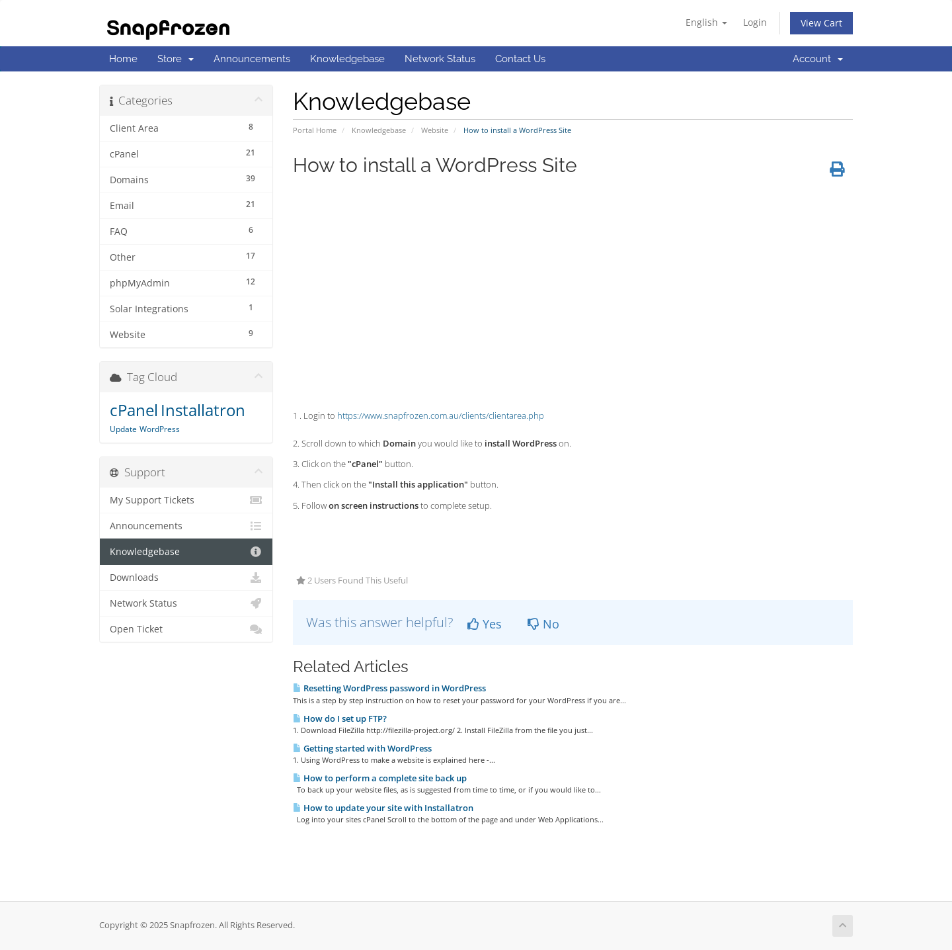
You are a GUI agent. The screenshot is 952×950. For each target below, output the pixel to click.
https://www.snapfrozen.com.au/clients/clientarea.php (440, 415)
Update (123, 429)
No (543, 624)
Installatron (203, 410)
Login (755, 22)
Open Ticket (186, 629)
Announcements (252, 59)
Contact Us (520, 59)
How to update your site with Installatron (383, 808)
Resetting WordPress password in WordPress (389, 688)
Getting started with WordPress (362, 748)
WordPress (159, 429)
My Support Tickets (186, 500)
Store (175, 59)
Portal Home (315, 130)
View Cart (821, 23)
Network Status (440, 59)
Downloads (186, 577)
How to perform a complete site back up (380, 778)
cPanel (134, 410)
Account (818, 59)
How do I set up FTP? (340, 718)
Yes (484, 624)
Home (123, 59)
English (706, 22)
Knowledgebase (347, 59)
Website (434, 130)
